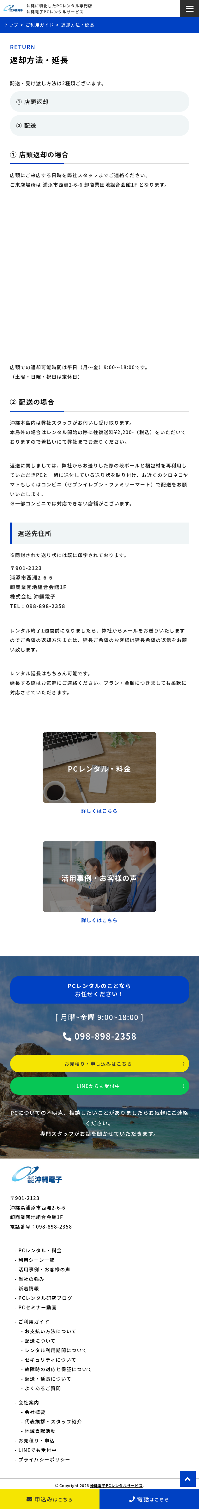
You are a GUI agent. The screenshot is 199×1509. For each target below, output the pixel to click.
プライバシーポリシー (44, 1459)
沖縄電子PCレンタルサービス (116, 1485)
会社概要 (35, 1412)
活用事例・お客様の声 (44, 1269)
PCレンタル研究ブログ (45, 1297)
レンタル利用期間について (56, 1350)
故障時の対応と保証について (58, 1369)
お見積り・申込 (36, 1440)
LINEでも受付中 (37, 1450)
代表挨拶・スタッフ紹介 (53, 1421)
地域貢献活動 (40, 1431)
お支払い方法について (51, 1331)
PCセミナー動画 (37, 1307)
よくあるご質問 (43, 1388)
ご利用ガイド (34, 1321)
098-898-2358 (99, 1036)
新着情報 (28, 1288)
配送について (40, 1340)
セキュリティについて (50, 1359)
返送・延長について (48, 1378)
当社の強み (31, 1278)
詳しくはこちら (99, 810)
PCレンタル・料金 (40, 1250)
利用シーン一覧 (36, 1259)
